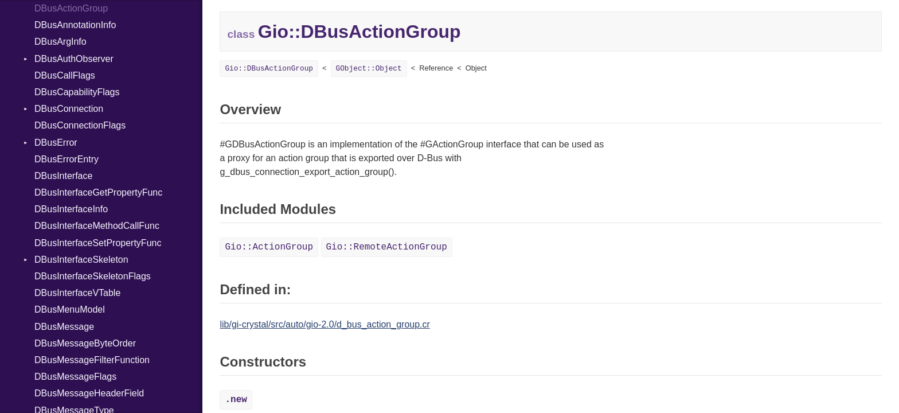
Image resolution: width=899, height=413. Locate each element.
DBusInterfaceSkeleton (81, 259)
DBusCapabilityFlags (77, 92)
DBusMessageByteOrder (85, 343)
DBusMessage (64, 327)
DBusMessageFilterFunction (92, 360)
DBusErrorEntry (66, 159)
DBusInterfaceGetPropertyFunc (98, 192)
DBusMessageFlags (75, 376)
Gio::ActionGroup (269, 247)
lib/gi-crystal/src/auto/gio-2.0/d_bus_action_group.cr (324, 324)
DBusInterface (63, 176)
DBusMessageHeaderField (89, 393)
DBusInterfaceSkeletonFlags (92, 276)
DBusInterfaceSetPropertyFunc (97, 243)
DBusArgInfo (60, 41)
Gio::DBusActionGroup (269, 68)
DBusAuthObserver (74, 59)
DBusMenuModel (69, 309)
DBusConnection (68, 109)
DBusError (55, 142)
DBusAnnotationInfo (75, 25)
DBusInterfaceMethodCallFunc (96, 226)
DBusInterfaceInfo (71, 209)
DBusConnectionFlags (80, 125)
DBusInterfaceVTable (77, 293)
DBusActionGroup (71, 8)
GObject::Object (369, 68)
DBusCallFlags (64, 75)
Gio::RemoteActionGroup (386, 247)
